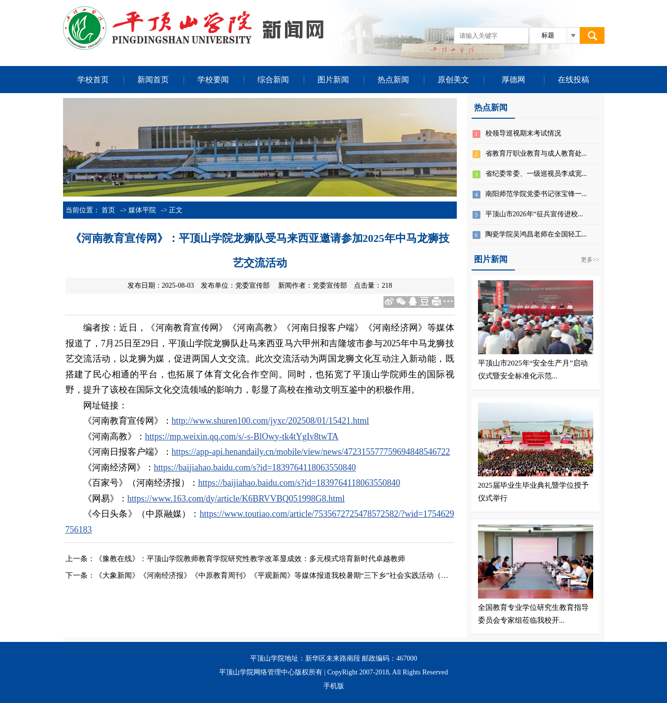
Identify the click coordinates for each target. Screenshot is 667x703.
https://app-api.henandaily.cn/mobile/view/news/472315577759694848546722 (311, 452)
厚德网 (513, 79)
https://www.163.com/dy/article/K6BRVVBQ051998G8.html (236, 498)
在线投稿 (573, 79)
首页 (108, 210)
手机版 (333, 686)
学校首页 (93, 79)
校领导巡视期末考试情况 (523, 133)
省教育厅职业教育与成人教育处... (536, 153)
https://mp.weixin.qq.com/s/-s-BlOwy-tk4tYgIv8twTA (242, 436)
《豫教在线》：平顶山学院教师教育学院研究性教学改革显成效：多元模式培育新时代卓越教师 (250, 559)
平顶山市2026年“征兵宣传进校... (534, 214)
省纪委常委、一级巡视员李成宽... (536, 173)
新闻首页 (153, 79)
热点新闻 (393, 79)
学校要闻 (213, 79)
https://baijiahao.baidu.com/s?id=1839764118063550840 (255, 467)
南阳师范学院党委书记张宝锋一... (536, 194)
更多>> (590, 259)
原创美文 (453, 79)
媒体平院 (142, 210)
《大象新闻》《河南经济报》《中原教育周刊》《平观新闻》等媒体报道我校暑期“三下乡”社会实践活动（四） (275, 575)
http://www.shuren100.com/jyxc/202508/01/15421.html (270, 421)
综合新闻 (273, 79)
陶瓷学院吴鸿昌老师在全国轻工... (536, 234)
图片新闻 (333, 79)
